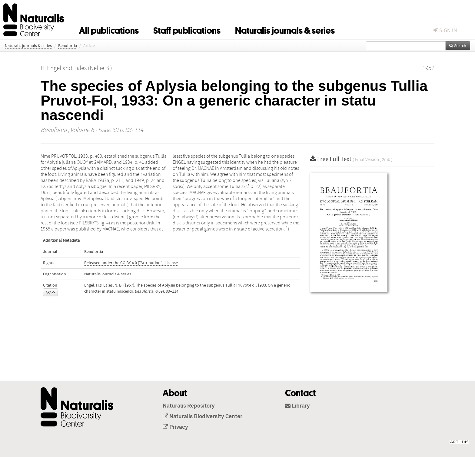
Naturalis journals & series (285, 29)
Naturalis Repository (189, 406)
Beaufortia (67, 45)
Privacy (175, 427)
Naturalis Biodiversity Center (202, 416)
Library (297, 406)
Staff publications (187, 29)
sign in (445, 30)
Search (457, 45)
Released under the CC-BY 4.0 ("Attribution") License (131, 262)
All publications (109, 29)
